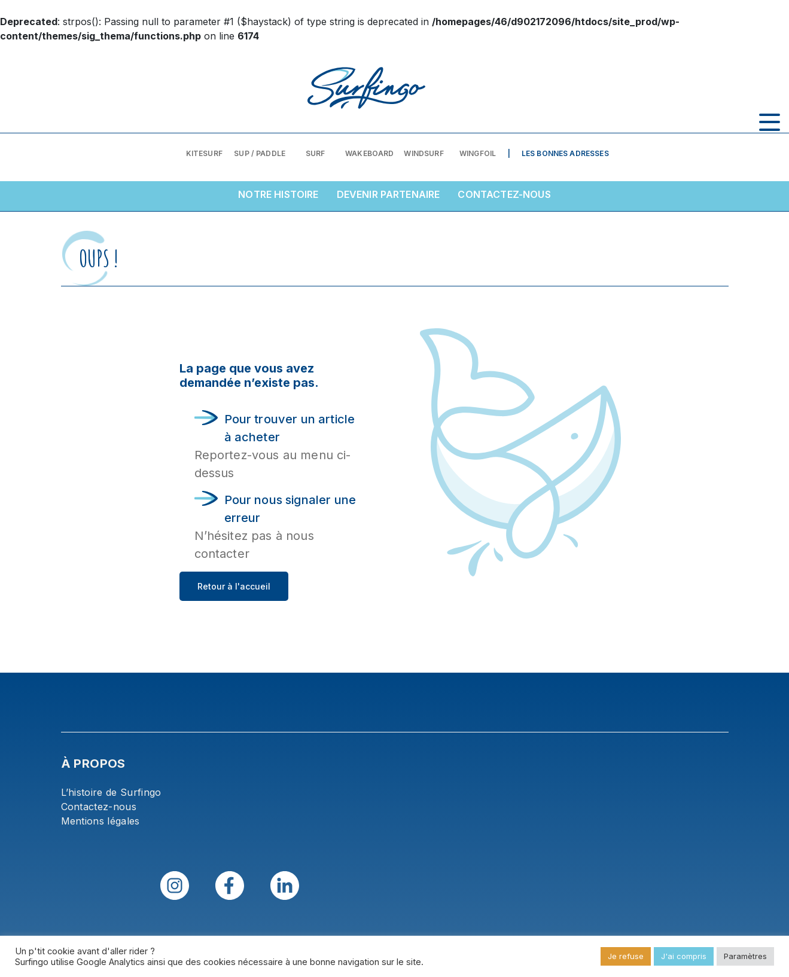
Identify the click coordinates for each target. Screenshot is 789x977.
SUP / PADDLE (259, 153)
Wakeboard (369, 153)
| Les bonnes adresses (558, 153)
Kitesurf (204, 153)
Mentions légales (100, 821)
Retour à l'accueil (233, 586)
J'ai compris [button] (683, 956)
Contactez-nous (504, 194)
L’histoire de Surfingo (111, 792)
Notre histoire (278, 194)
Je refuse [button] (626, 956)
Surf (315, 153)
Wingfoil (477, 153)
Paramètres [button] (745, 956)
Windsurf (423, 153)
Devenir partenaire (388, 194)
